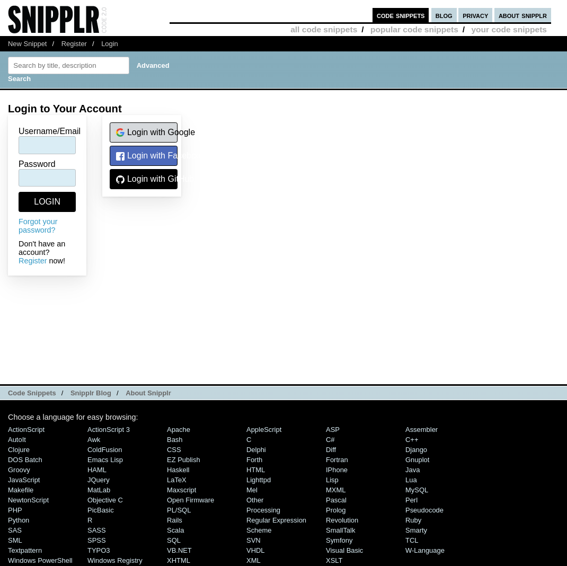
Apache (178, 430)
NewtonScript (28, 500)
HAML (97, 470)
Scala (175, 530)
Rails (174, 520)
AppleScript (263, 430)
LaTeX (177, 480)
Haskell (178, 470)
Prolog (335, 510)
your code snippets (509, 29)
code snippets (401, 15)
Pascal (336, 500)
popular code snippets (414, 29)
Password (37, 164)
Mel (252, 490)
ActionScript (26, 430)
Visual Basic (344, 550)
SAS (15, 530)
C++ (411, 440)
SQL (174, 540)
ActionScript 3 (108, 430)
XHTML (178, 560)
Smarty (416, 530)
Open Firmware (190, 500)
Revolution (342, 520)
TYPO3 (98, 550)
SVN (253, 540)
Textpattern (25, 550)
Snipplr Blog (90, 393)
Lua (411, 480)
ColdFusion (104, 450)
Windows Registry (115, 560)
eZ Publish (183, 460)
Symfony (339, 540)
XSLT (334, 560)
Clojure (19, 450)
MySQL (416, 490)
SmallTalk (340, 530)
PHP (15, 510)
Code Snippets (32, 393)
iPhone (337, 470)
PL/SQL (179, 510)
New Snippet (27, 44)
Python (18, 520)
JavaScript (24, 480)
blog (444, 15)
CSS (174, 450)
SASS (96, 530)
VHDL (255, 550)
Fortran (337, 460)
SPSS (96, 540)
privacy (475, 15)
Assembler (421, 430)
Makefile (20, 490)
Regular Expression (276, 520)
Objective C (105, 500)
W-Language (425, 550)
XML (253, 560)
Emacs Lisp (105, 460)
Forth (254, 460)
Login (109, 44)
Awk (93, 440)
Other (254, 500)
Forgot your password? (38, 225)
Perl (411, 500)
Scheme (259, 530)
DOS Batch (25, 460)
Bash (175, 440)
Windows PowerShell (40, 560)
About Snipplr (148, 393)
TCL (411, 540)
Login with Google (147, 133)
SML (15, 540)
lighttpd (258, 480)
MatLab (98, 490)
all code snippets (323, 29)
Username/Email (50, 131)
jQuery (98, 480)
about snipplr (523, 15)
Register (74, 44)
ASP (333, 430)
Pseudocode (424, 510)
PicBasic (100, 510)
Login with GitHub (147, 179)
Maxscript (181, 490)
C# (330, 440)
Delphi (256, 450)
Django (416, 450)
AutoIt (17, 440)
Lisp (332, 480)
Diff (331, 450)
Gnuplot (417, 460)
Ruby (413, 520)
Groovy (19, 470)
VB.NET (179, 550)
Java (412, 470)
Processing (263, 510)
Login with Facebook (147, 156)
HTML (255, 470)
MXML (335, 490)
